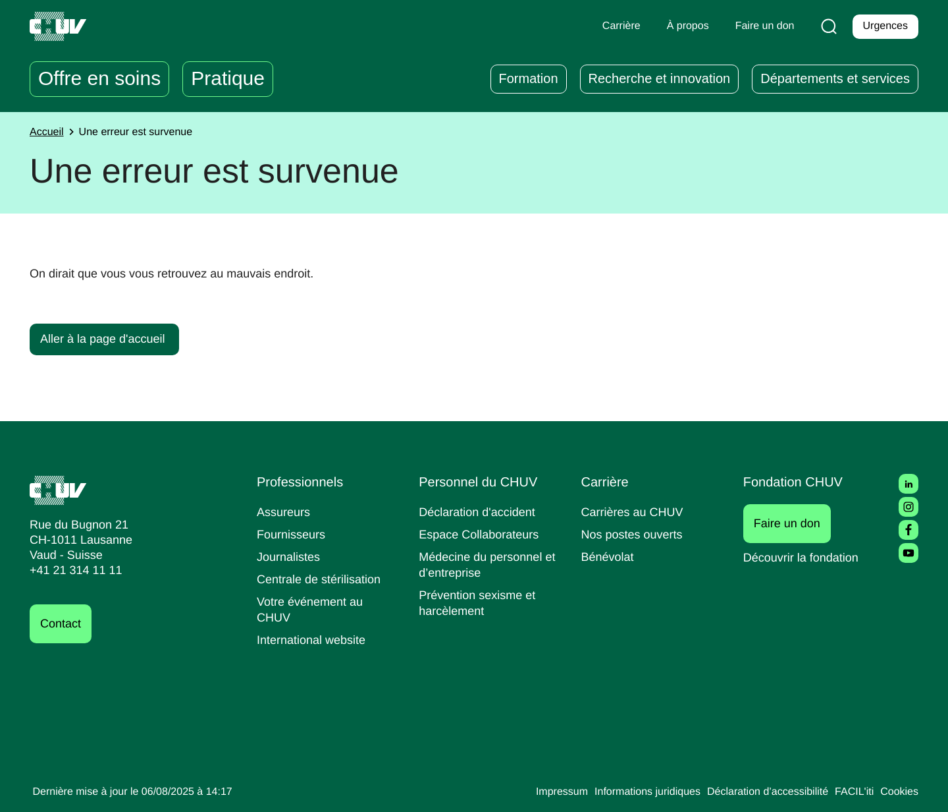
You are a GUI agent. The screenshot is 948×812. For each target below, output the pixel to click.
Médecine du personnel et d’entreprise (484, 564)
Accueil (48, 132)
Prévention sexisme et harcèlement (479, 602)
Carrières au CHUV (635, 511)
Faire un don (794, 523)
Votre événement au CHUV (313, 609)
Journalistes (290, 556)
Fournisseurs (293, 534)
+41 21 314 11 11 (72, 570)
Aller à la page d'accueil (106, 338)
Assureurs (285, 511)
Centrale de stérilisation (323, 579)
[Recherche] (826, 26)
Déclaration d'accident (481, 511)
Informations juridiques (628, 792)
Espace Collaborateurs (482, 534)
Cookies (898, 792)
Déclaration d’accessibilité (758, 792)
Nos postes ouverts (635, 534)
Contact (62, 623)
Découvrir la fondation (805, 557)
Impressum (536, 792)
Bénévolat (609, 556)
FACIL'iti (851, 792)
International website (316, 639)
